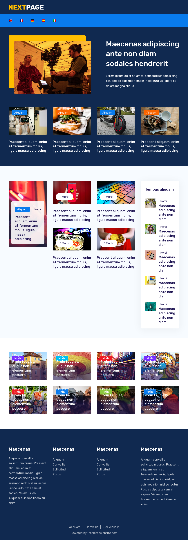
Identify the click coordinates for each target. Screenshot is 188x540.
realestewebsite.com (103, 533)
